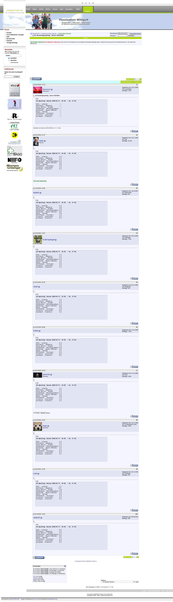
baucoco (47, 89)
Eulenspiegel (49, 239)
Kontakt (9, 33)
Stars (61, 9)
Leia (35, 473)
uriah (35, 286)
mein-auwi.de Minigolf (154, 590)
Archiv (163, 590)
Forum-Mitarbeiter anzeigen (15, 35)
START (28, 9)
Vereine (55, 9)
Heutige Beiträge (12, 42)
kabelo (36, 192)
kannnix (46, 374)
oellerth (36, 517)
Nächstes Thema (91, 561)
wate (41, 141)
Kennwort (112, 35)
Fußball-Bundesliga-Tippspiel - (49, 33)
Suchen (85, 38)
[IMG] (34, 579)
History (48, 9)
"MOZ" (78, 9)
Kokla (35, 331)
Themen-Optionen (126, 82)
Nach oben (169, 590)
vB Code (35, 576)
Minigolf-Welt (35, 33)
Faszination (68, 9)
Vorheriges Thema (81, 561)
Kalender (9, 40)
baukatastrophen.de (52, 599)
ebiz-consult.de (37, 599)
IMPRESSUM (16, 599)
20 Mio (41, 9)
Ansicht (137, 82)
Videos (34, 9)
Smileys (35, 578)
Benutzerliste (11, 38)
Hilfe (8, 37)
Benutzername (114, 33)
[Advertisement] (86, 61)
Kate (45, 426)
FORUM (87, 11)
